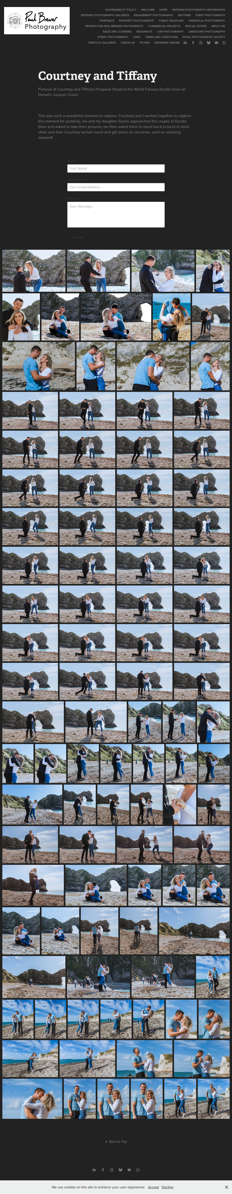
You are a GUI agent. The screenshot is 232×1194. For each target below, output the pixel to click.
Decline (167, 1187)
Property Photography (136, 21)
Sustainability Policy (120, 10)
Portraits (107, 21)
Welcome (148, 10)
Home (163, 10)
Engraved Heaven (167, 43)
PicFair (145, 43)
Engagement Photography (153, 15)
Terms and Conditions (161, 37)
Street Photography (113, 37)
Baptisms (184, 15)
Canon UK (128, 43)
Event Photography (210, 15)
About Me (218, 26)
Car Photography (170, 32)
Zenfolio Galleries (102, 43)
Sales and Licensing (117, 32)
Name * (71, 161)
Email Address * (77, 179)
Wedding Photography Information (198, 10)
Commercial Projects (164, 26)
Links (136, 37)
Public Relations (171, 21)
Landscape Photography (206, 32)
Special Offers (196, 26)
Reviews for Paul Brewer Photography (114, 26)
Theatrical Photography (206, 21)
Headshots (144, 32)
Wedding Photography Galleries (105, 15)
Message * (74, 198)
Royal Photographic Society (204, 37)
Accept (153, 1187)
